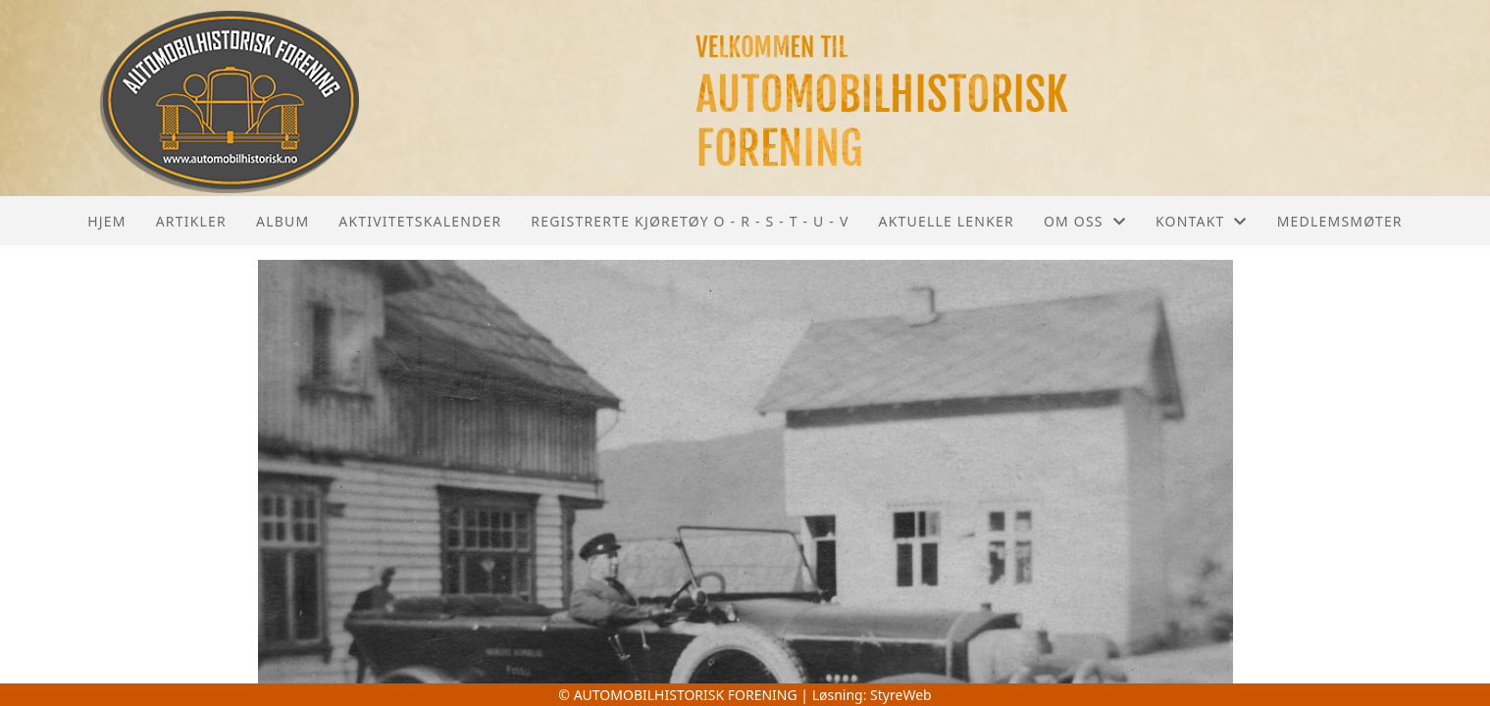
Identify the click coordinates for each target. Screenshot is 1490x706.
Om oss (1085, 221)
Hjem (106, 221)
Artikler (191, 221)
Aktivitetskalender (419, 221)
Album (282, 221)
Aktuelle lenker (946, 221)
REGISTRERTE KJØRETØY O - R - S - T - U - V (689, 221)
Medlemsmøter (1340, 221)
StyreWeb (901, 694)
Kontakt (1202, 221)
